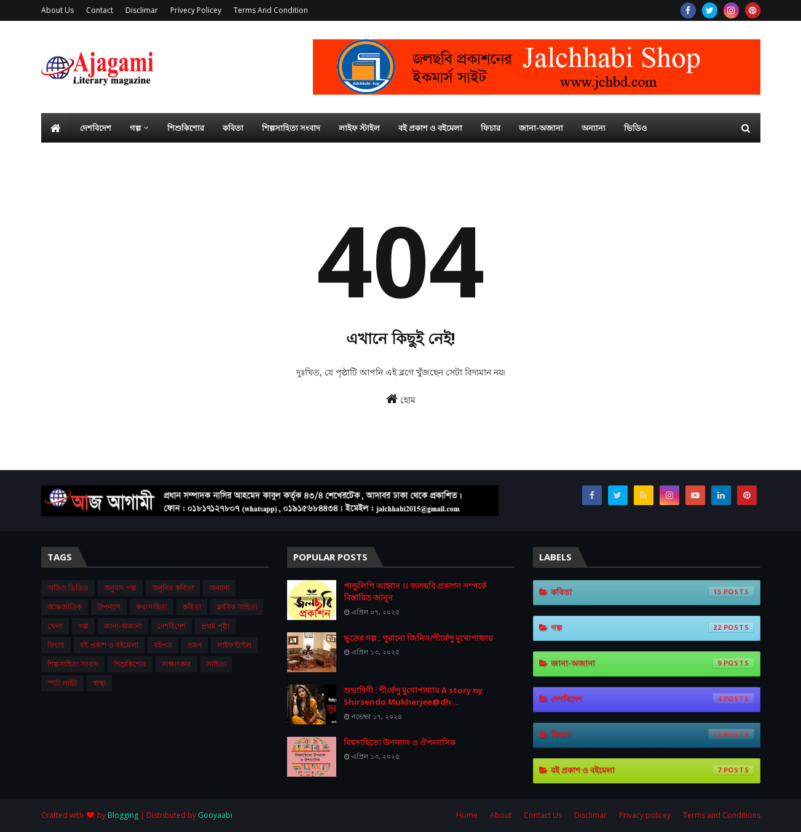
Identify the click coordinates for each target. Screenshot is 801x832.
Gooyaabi (215, 815)
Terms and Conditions (721, 815)
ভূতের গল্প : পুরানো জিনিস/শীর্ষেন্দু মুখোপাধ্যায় (418, 637)
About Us (57, 10)
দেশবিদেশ (171, 626)
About (500, 815)
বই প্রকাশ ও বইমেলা (109, 645)
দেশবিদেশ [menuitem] (95, 127)
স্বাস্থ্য (99, 683)
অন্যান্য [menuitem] (594, 127)
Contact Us (543, 815)
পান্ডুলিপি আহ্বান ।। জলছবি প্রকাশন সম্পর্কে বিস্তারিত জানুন (415, 591)
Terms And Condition (271, 10)
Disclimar (141, 10)
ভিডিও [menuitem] (635, 127)
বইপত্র (163, 645)
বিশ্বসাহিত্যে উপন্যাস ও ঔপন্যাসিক (400, 742)
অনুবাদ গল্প (120, 588)
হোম (401, 399)
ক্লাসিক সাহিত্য (236, 607)
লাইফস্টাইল (234, 645)
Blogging (123, 815)
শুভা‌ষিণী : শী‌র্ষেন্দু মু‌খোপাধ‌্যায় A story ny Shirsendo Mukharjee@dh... (413, 696)
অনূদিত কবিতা (173, 588)
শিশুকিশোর (130, 664)
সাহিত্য (216, 664)
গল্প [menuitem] (135, 127)
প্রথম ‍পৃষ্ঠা (215, 626)
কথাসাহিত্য (151, 607)
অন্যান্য (219, 588)
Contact (99, 10)
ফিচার (56, 645)
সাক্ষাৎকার (176, 664)
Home (467, 815)
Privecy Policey (195, 10)
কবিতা (192, 607)
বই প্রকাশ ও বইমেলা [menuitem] (430, 127)
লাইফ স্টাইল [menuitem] (359, 127)
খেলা (55, 626)
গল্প (83, 626)
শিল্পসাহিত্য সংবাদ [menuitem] (291, 127)
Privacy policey (645, 815)
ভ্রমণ (194, 645)
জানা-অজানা (123, 626)
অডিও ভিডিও (68, 588)
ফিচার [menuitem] (490, 127)
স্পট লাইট (62, 683)
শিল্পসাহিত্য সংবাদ (72, 664)
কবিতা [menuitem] (233, 127)
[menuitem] (56, 128)
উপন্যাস (108, 607)
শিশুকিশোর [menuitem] (185, 127)
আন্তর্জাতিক (64, 607)
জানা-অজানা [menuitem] (541, 127)
